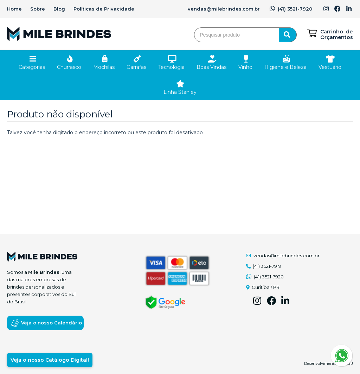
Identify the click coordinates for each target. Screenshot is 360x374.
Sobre (37, 9)
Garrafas (136, 67)
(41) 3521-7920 (291, 9)
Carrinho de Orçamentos (336, 34)
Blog (59, 9)
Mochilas (104, 67)
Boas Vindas (211, 67)
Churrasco (69, 67)
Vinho (245, 67)
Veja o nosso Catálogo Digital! (50, 360)
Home (14, 9)
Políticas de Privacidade (103, 9)
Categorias (32, 67)
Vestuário (330, 67)
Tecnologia (171, 67)
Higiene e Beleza (285, 67)
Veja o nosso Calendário (51, 322)
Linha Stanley (180, 92)
